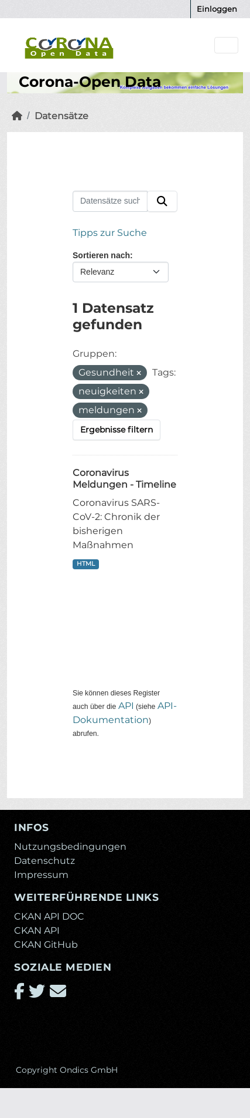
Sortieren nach (101, 255)
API (126, 705)
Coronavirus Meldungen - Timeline (124, 479)
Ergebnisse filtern (116, 429)
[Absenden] (162, 201)
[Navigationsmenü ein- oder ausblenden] (226, 45)
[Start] (17, 115)
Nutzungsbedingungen (70, 846)
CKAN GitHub (46, 944)
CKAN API (37, 930)
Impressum (41, 874)
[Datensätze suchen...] (110, 201)
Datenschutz (44, 860)
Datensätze (61, 115)
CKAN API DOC (49, 916)
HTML (86, 564)
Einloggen (217, 8)
